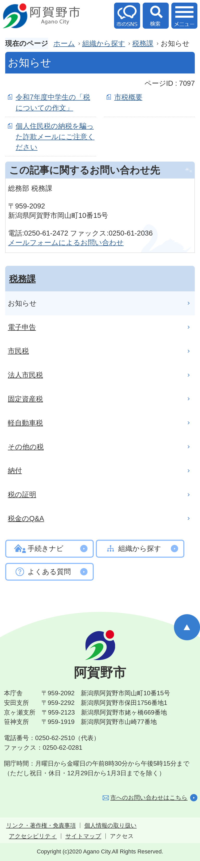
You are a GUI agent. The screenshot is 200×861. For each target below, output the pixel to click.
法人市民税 (25, 375)
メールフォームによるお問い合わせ (66, 242)
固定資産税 (25, 399)
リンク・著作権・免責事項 (41, 825)
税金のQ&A (26, 518)
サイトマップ (83, 836)
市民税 (18, 351)
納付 (15, 470)
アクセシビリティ (33, 836)
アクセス (122, 836)
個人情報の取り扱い (110, 825)
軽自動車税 (25, 423)
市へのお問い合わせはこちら (149, 797)
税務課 (142, 43)
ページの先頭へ (187, 627)
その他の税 (26, 447)
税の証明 (22, 494)
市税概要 (128, 97)
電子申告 (22, 327)
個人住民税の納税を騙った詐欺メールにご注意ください (55, 136)
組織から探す (103, 43)
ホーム (64, 43)
